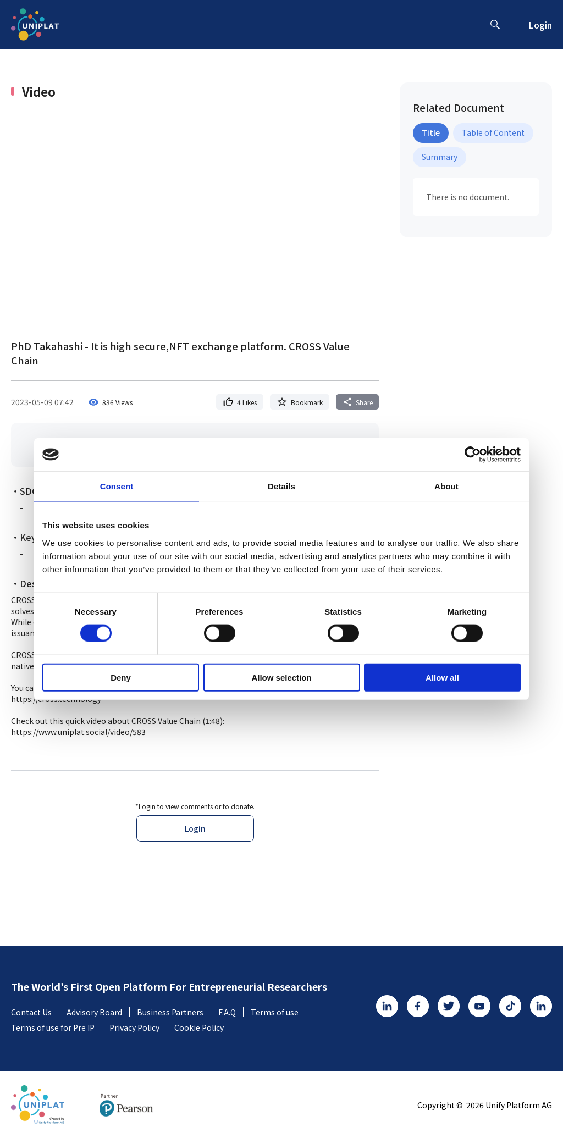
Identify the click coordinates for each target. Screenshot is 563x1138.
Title (431, 132)
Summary (439, 156)
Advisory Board (98, 1012)
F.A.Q (231, 1012)
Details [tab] (281, 486)
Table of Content (493, 132)
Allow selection (281, 677)
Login (540, 24)
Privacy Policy (138, 1027)
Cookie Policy (199, 1027)
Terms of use (278, 1012)
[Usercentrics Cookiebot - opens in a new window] (472, 454)
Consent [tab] (117, 486)
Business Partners (174, 1012)
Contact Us (35, 1012)
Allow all (442, 677)
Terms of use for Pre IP (56, 1027)
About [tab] (446, 486)
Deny (121, 677)
